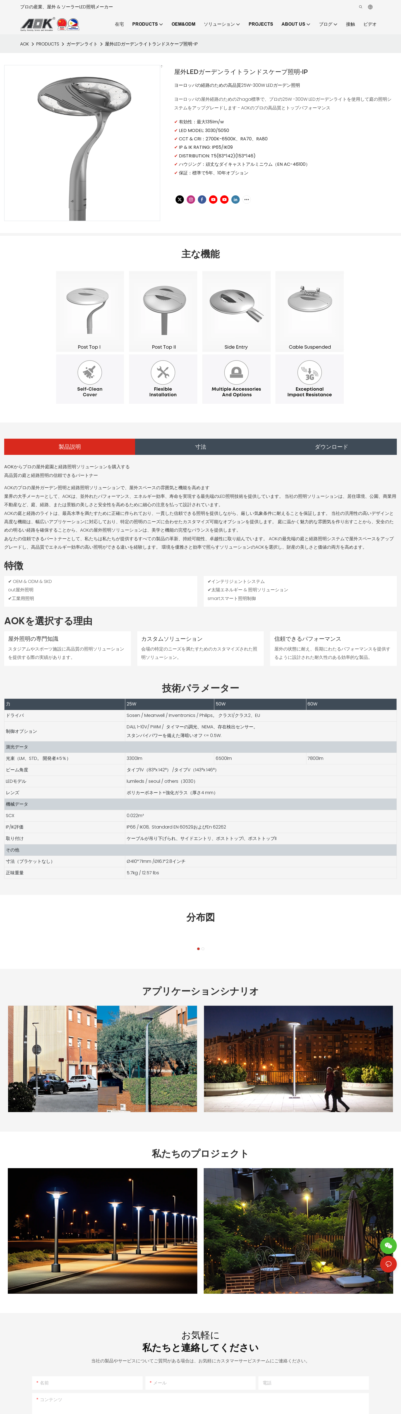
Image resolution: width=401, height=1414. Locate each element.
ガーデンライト (82, 44)
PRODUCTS (47, 44)
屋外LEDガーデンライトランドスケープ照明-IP (151, 44)
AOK (24, 44)
